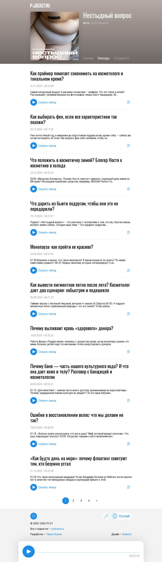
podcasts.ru (58, 528)
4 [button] (89, 500)
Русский (121, 516)
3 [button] (81, 500)
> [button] (96, 500)
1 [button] (65, 500)
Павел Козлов (54, 534)
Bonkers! (127, 534)
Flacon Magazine (100, 23)
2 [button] (73, 500)
